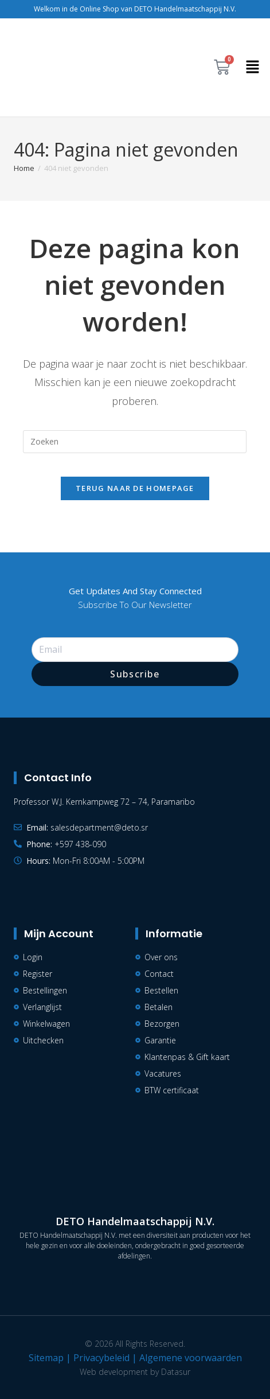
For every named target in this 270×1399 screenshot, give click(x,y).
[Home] (24, 168)
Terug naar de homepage (135, 488)
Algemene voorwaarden (190, 1357)
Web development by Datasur (135, 1371)
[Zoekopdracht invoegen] (134, 441)
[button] (252, 67)
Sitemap (46, 1357)
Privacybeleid (101, 1357)
